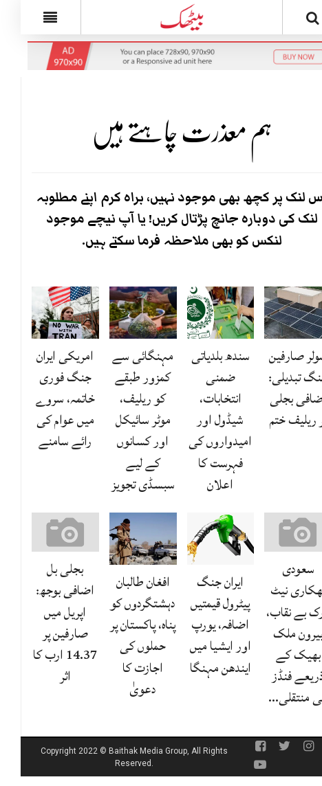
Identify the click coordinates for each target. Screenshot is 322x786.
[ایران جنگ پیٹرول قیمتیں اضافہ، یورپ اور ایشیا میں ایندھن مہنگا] (200, 539)
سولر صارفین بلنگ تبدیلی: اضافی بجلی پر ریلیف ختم (277, 388)
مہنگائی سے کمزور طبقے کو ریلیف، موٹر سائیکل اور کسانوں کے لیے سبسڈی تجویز (122, 420)
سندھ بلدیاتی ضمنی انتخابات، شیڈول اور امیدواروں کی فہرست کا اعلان (199, 420)
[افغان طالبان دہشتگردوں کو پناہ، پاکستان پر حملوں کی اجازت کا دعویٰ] (122, 539)
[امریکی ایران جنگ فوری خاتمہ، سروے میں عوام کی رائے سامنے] (44, 313)
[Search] (292, 20)
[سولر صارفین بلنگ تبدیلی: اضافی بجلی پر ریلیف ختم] (277, 313)
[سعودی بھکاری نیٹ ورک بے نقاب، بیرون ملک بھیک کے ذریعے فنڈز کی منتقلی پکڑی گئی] (277, 532)
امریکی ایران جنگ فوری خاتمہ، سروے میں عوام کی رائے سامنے (44, 399)
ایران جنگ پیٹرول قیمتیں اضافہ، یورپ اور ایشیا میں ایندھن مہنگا (199, 625)
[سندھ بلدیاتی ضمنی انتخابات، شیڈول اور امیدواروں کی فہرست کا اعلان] (200, 313)
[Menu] (30, 17)
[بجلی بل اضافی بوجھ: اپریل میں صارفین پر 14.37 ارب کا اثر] (44, 532)
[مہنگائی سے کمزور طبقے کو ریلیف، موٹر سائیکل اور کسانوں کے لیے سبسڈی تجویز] (122, 313)
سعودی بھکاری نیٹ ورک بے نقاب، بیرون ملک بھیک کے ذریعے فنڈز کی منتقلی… (278, 633)
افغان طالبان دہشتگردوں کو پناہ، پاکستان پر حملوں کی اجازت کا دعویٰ (122, 635)
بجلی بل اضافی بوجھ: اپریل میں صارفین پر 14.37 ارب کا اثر (44, 622)
